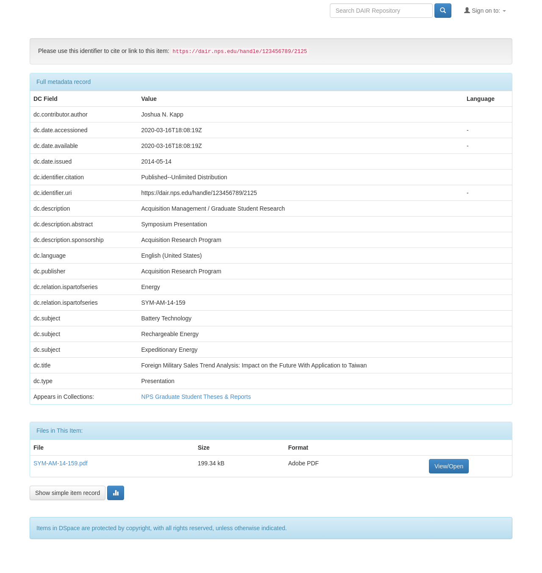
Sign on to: (485, 10)
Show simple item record (67, 493)
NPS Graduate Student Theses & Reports (196, 396)
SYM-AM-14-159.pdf (60, 463)
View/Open (448, 466)
